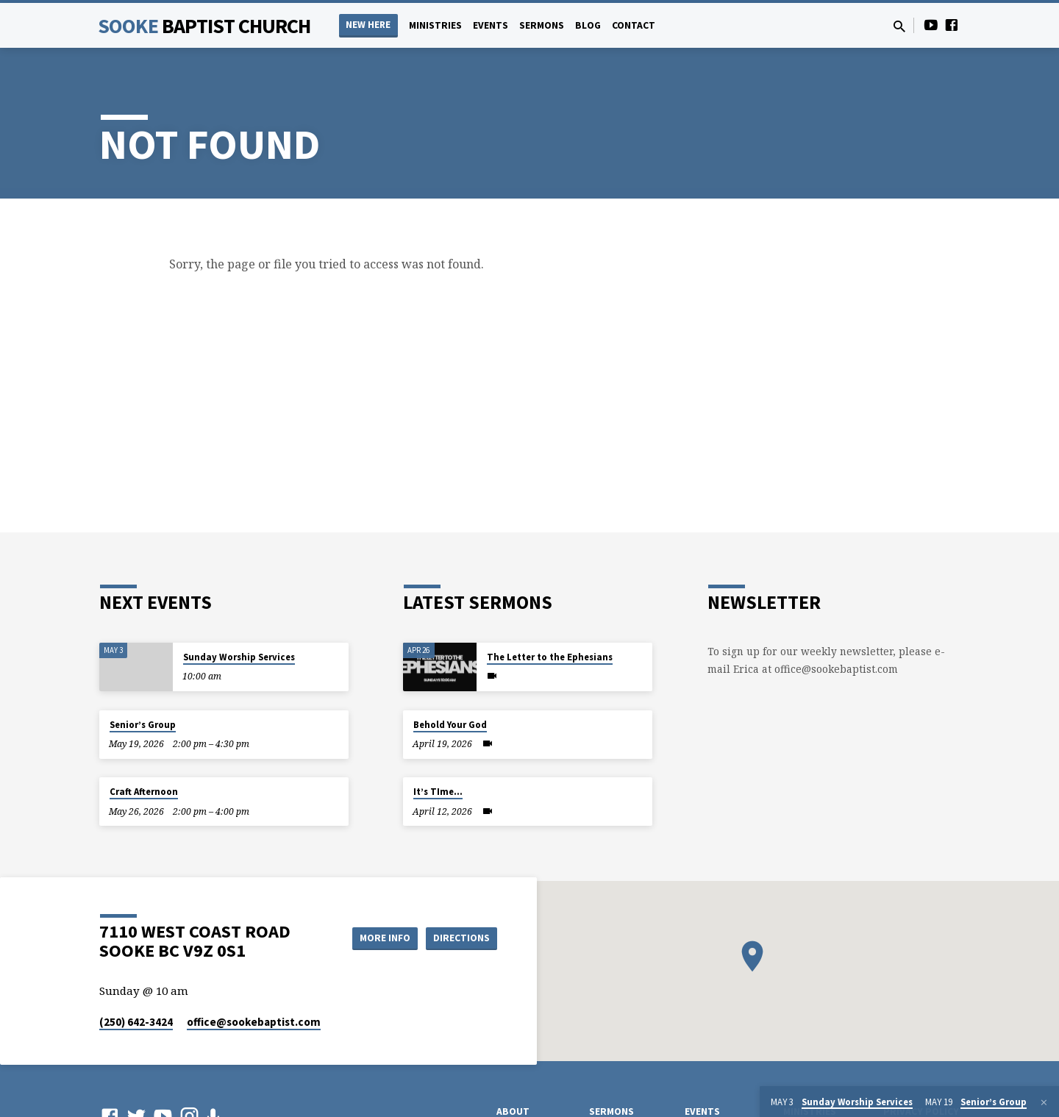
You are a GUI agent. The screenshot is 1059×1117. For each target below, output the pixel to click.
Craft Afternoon (144, 791)
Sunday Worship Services (239, 657)
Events (490, 25)
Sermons (541, 25)
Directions (460, 937)
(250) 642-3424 (136, 1022)
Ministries (435, 25)
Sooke (204, 26)
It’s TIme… (438, 791)
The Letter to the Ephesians (550, 657)
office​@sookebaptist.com (254, 1022)
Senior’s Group (143, 724)
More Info (378, 937)
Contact (633, 25)
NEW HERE (368, 24)
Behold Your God (450, 724)
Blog (588, 25)
